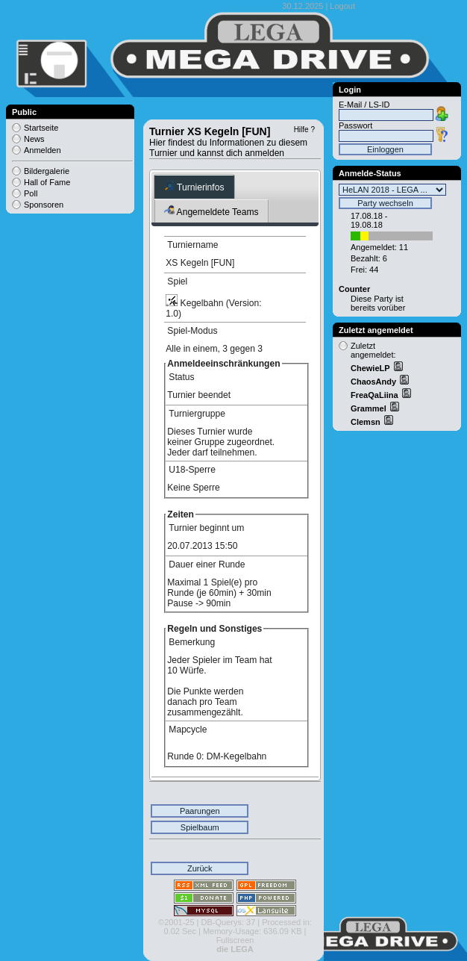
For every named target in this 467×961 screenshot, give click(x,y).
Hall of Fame (47, 182)
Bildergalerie (46, 171)
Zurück (200, 868)
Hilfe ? (304, 129)
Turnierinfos (194, 186)
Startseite (41, 127)
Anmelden (42, 150)
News (34, 138)
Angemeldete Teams (211, 211)
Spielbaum (200, 827)
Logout (342, 5)
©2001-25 (176, 922)
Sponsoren (43, 204)
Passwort (355, 125)
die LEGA (235, 949)
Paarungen (200, 810)
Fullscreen (235, 940)
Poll (30, 193)
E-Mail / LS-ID (364, 104)
